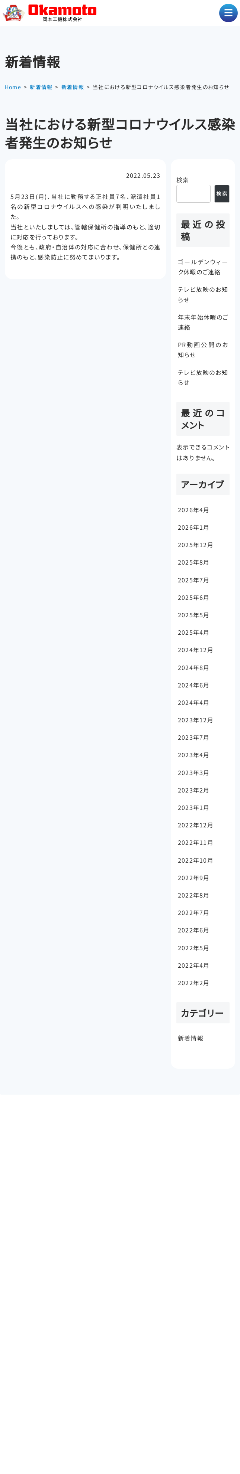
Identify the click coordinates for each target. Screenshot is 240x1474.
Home (13, 87)
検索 (182, 179)
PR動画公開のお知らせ (203, 349)
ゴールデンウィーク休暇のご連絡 (203, 266)
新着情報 (41, 87)
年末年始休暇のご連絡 (203, 322)
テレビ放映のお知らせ (203, 294)
